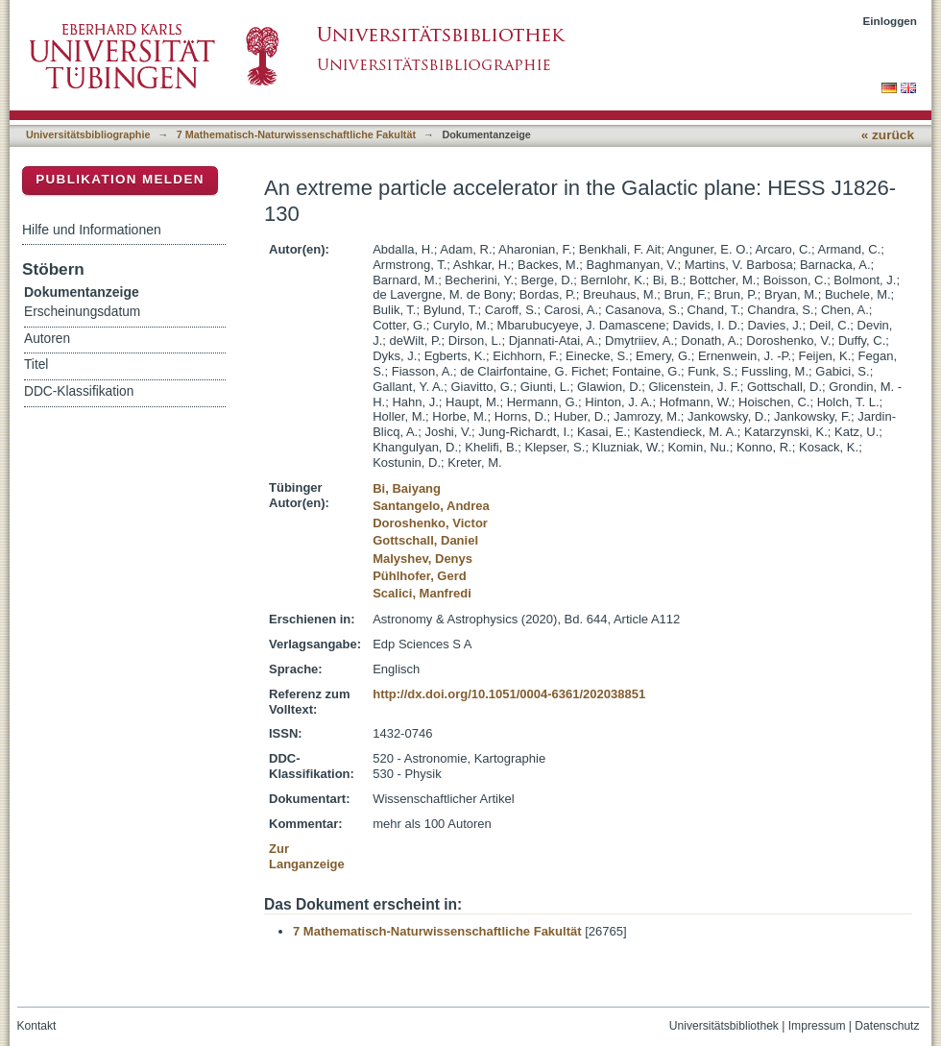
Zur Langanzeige (307, 856)
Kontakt (37, 1026)
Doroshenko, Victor (430, 523)
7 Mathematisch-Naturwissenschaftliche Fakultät (296, 134)
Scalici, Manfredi (422, 593)
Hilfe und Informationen (91, 229)
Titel (36, 364)
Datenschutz (887, 1026)
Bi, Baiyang (407, 488)
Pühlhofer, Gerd (420, 576)
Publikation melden (120, 179)
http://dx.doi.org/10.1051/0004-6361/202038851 (509, 694)
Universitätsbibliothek (724, 1026)
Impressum (817, 1026)
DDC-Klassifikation (78, 391)
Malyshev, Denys (422, 558)
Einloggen (890, 20)
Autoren (47, 338)
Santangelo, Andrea (431, 506)
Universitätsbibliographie (88, 134)
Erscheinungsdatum (82, 311)
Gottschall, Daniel (425, 540)
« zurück (887, 135)
